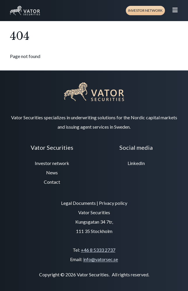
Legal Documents (78, 203)
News (52, 172)
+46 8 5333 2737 (98, 250)
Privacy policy (113, 203)
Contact (52, 182)
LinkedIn (136, 163)
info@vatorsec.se (100, 259)
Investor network (145, 10)
